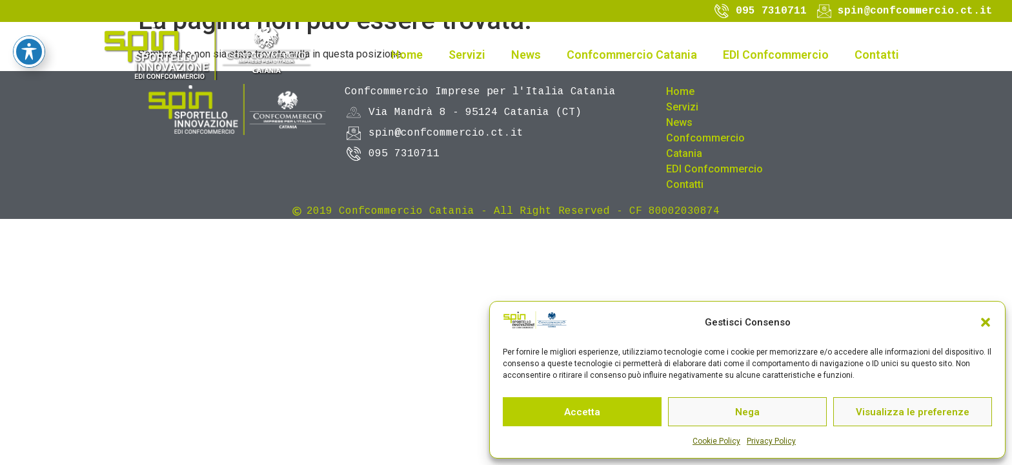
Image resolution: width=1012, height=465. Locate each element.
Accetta (582, 412)
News (526, 54)
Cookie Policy (716, 441)
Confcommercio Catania (632, 54)
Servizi (467, 54)
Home (407, 54)
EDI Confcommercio (776, 54)
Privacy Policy (771, 441)
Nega (747, 412)
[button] (985, 322)
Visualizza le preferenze (912, 412)
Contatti (877, 54)
